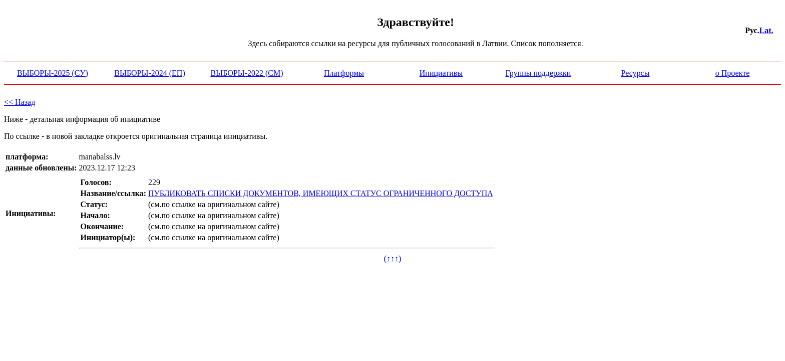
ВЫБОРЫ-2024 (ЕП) (149, 73)
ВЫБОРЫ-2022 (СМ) (247, 73)
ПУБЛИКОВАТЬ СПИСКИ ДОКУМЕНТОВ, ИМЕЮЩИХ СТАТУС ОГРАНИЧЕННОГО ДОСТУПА (320, 193)
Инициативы (441, 73)
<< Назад (19, 102)
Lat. (766, 30)
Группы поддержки (538, 73)
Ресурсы (635, 73)
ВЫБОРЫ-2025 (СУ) (52, 73)
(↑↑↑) (393, 258)
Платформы (344, 73)
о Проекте (732, 73)
